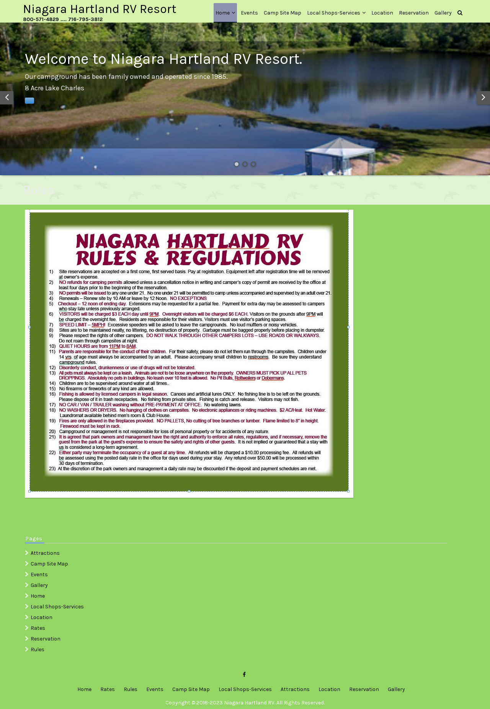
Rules (37, 649)
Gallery (443, 13)
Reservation (414, 13)
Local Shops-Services (333, 13)
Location (382, 13)
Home (223, 13)
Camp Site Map (282, 13)
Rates (38, 628)
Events (249, 13)
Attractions (45, 553)
